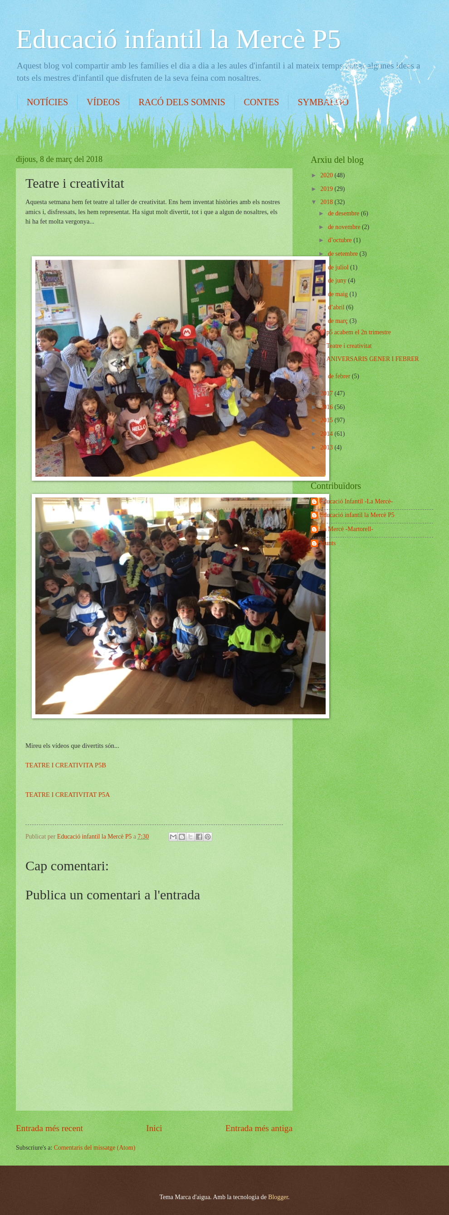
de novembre (345, 227)
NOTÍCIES (47, 102)
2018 (327, 202)
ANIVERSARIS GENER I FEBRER (372, 359)
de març (339, 320)
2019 (327, 188)
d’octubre (340, 240)
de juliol (339, 267)
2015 (327, 420)
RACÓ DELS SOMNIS (181, 102)
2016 (327, 407)
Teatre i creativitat (348, 345)
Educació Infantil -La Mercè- (356, 501)
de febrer (340, 376)
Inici (154, 1128)
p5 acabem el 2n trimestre (358, 332)
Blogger (278, 1197)
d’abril (337, 307)
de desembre (344, 213)
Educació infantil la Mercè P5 (178, 39)
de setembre (344, 253)
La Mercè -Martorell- (346, 529)
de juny (338, 280)
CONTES (261, 102)
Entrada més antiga (259, 1128)
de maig (339, 294)
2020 (327, 175)
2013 (327, 447)
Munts (328, 543)
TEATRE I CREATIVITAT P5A (67, 794)
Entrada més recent (49, 1128)
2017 (327, 393)
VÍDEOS (103, 102)
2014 (327, 433)
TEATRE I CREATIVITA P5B (65, 765)
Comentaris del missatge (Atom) (95, 1147)
